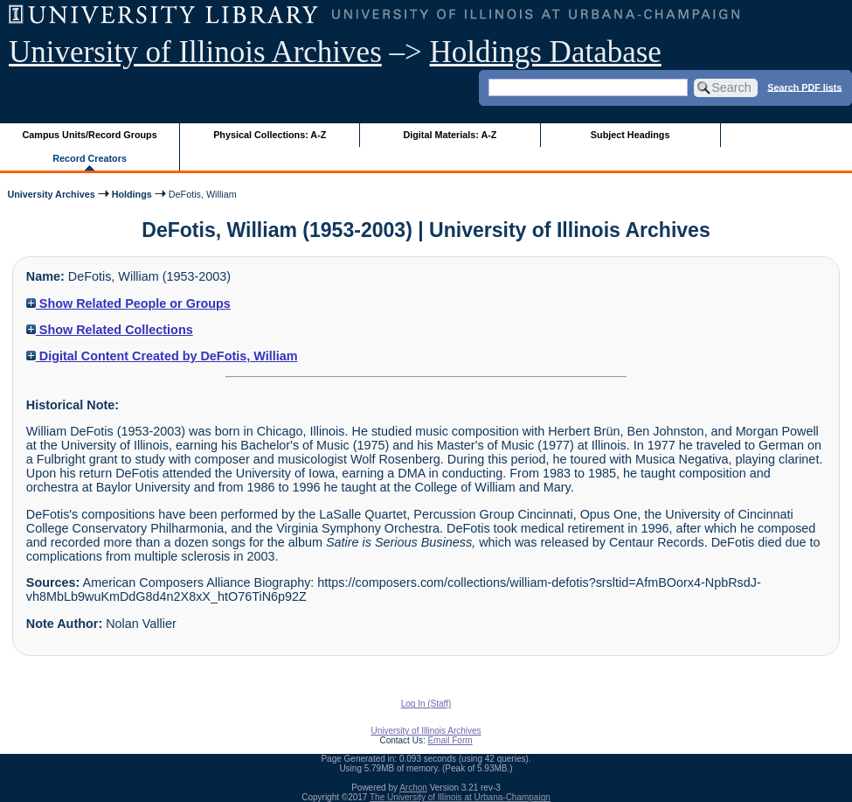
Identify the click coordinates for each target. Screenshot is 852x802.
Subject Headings (630, 134)
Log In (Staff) (426, 703)
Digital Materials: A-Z (449, 134)
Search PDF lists (804, 86)
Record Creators (89, 158)
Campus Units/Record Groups (90, 134)
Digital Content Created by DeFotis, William (162, 356)
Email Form (449, 740)
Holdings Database (546, 52)
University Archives (50, 194)
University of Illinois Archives (195, 52)
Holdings (132, 194)
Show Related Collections (109, 330)
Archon (413, 787)
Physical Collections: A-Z (269, 134)
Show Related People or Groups (128, 303)
